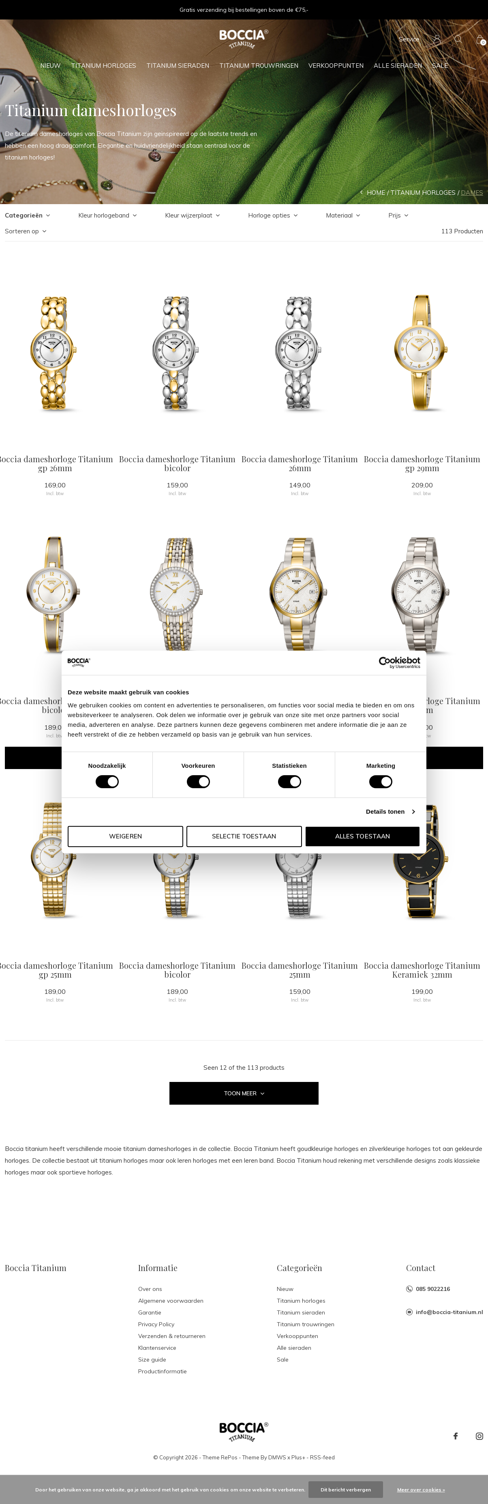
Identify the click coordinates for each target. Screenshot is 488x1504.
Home (376, 192)
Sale (440, 65)
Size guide (152, 1359)
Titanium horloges (103, 65)
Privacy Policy (156, 1324)
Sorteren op (22, 231)
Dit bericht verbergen (346, 1490)
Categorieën (24, 215)
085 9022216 (433, 1289)
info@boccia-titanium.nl (449, 1312)
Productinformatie (162, 1371)
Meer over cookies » (421, 1490)
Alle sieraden (398, 65)
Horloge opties (269, 215)
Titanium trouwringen (258, 65)
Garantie (149, 1312)
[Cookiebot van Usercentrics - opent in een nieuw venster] (384, 663)
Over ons (150, 1289)
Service (409, 39)
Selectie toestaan (244, 836)
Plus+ (298, 1457)
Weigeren (125, 836)
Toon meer (244, 1093)
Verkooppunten (336, 65)
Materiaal (339, 215)
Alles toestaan (362, 836)
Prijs (394, 215)
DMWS (277, 1457)
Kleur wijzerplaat (188, 215)
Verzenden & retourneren (171, 1336)
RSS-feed (322, 1457)
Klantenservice (157, 1347)
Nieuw (50, 65)
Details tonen (385, 811)
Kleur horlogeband (103, 215)
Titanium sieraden (177, 65)
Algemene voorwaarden (170, 1300)
